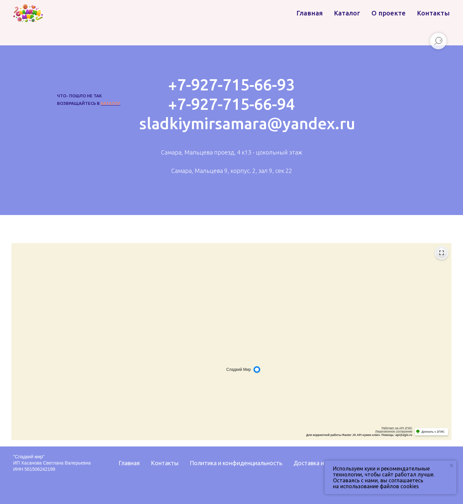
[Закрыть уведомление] (451, 465)
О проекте (388, 13)
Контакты (433, 13)
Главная (309, 13)
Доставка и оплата (319, 463)
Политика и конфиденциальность (236, 463)
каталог (111, 103)
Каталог (347, 13)
